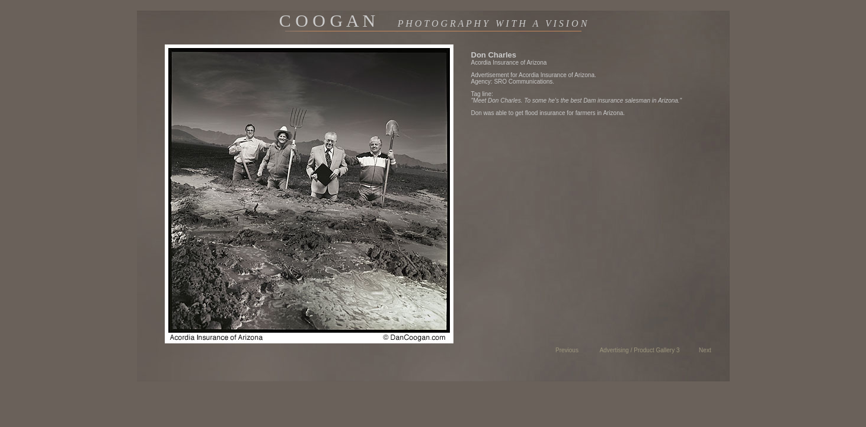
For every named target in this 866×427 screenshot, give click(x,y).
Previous (567, 350)
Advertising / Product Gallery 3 (639, 350)
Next (705, 350)
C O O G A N (433, 20)
